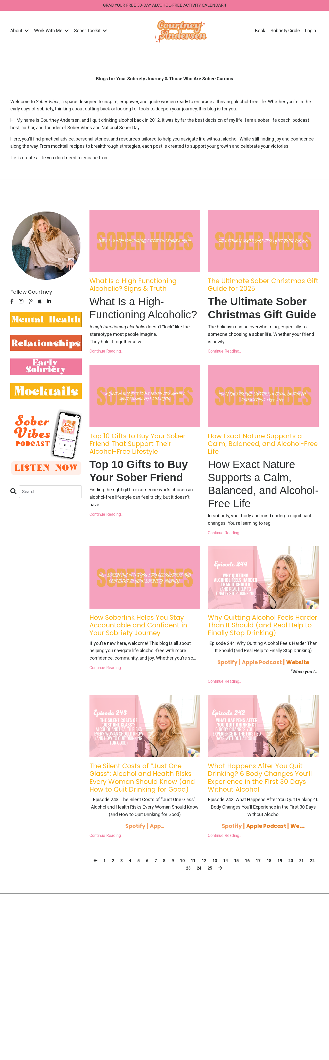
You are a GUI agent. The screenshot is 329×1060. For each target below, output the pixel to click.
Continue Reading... (106, 356)
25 (215, 915)
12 (208, 907)
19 (288, 907)
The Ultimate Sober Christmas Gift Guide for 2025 (254, 293)
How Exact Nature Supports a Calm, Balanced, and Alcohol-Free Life (263, 460)
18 (276, 907)
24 (204, 915)
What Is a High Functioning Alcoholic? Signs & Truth (140, 288)
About (19, 31)
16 (254, 907)
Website (302, 694)
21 (311, 907)
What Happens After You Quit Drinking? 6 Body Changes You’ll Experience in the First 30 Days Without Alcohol (262, 817)
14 (231, 907)
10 (186, 907)
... (158, 873)
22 (181, 915)
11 (197, 907)
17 (265, 907)
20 (299, 907)
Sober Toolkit (90, 31)
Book (259, 31)
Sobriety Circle (285, 31)
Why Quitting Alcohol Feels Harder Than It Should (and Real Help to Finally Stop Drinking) (259, 650)
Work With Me (51, 31)
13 (220, 907)
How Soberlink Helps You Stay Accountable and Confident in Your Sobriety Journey (139, 650)
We (299, 873)
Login (310, 31)
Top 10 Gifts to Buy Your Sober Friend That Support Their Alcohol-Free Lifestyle (140, 460)
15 (242, 907)
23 (193, 915)
